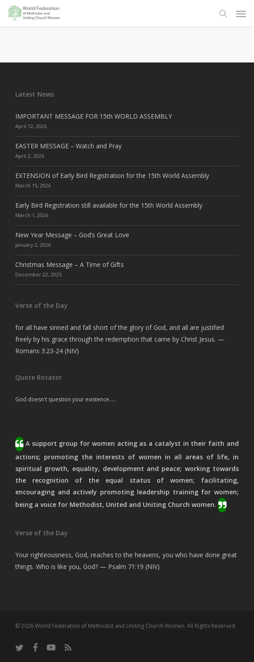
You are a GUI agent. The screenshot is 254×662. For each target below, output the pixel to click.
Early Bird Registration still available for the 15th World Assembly (108, 205)
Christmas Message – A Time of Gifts (69, 264)
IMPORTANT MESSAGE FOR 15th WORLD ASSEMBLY (93, 116)
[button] (241, 13)
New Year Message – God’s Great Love (72, 235)
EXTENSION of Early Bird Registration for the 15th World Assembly (112, 175)
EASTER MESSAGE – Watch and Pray (68, 146)
